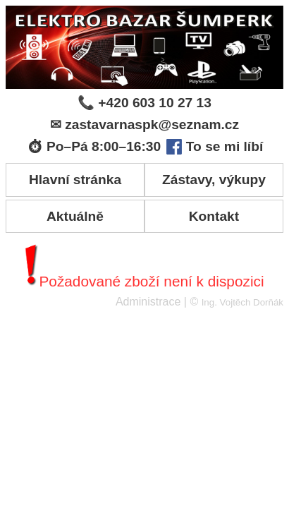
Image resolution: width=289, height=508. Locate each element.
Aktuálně (75, 216)
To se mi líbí (214, 147)
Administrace (148, 302)
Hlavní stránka (75, 179)
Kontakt (214, 216)
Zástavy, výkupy (214, 179)
